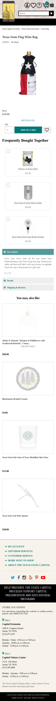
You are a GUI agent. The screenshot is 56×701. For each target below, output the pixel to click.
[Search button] (51, 13)
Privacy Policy (38, 698)
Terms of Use (16, 698)
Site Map (27, 698)
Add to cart (28, 130)
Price (4, 111)
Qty (6, 124)
